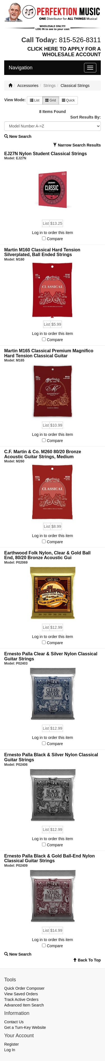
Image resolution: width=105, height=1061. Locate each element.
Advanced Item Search (24, 1005)
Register (11, 1044)
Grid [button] (50, 100)
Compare (55, 239)
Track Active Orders (21, 999)
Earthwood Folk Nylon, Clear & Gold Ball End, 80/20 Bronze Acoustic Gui (47, 555)
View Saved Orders (21, 994)
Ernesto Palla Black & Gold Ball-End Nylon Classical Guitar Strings (49, 858)
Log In (9, 1050)
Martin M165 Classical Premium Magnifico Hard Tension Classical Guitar (48, 353)
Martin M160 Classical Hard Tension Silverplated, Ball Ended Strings (42, 252)
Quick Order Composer (24, 988)
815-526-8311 (80, 40)
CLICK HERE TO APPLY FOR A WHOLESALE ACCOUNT (64, 51)
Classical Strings (74, 85)
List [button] (34, 100)
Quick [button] (68, 100)
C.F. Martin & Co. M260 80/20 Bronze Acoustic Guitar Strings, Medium (42, 454)
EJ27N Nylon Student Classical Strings (45, 153)
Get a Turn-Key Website (25, 1027)
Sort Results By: (85, 117)
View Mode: (15, 100)
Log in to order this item (52, 232)
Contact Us (14, 1022)
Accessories (27, 85)
